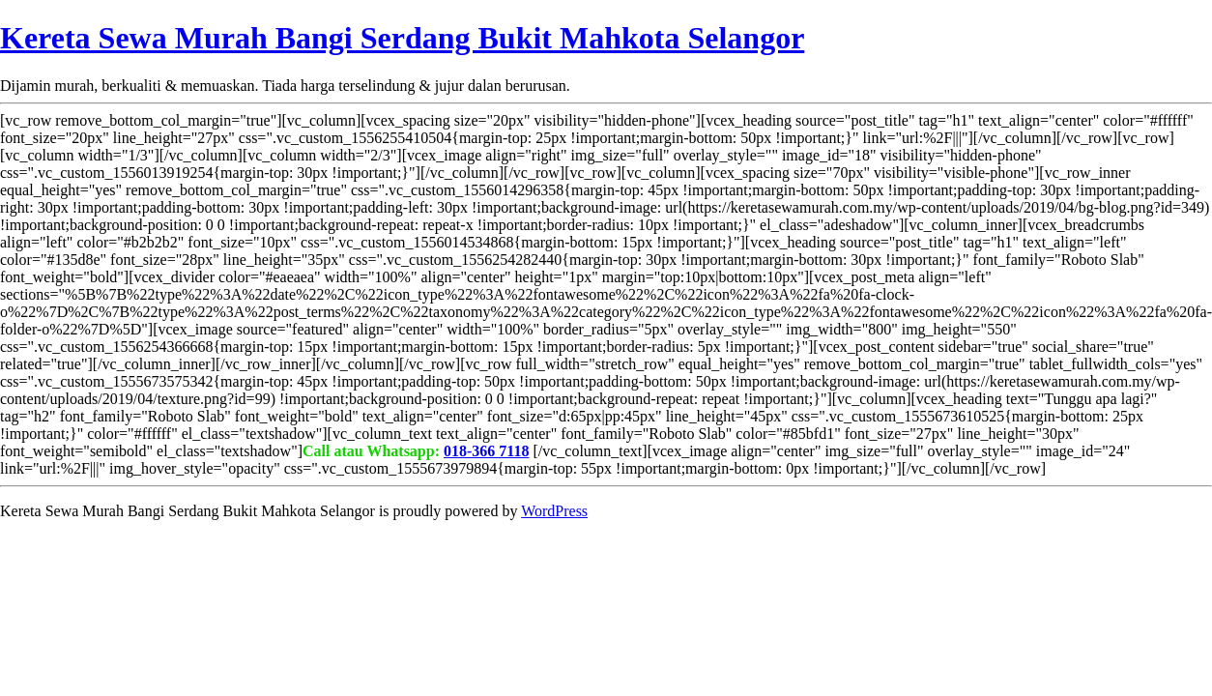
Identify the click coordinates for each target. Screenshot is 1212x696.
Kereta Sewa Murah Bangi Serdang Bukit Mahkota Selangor (402, 37)
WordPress (554, 511)
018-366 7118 (486, 451)
